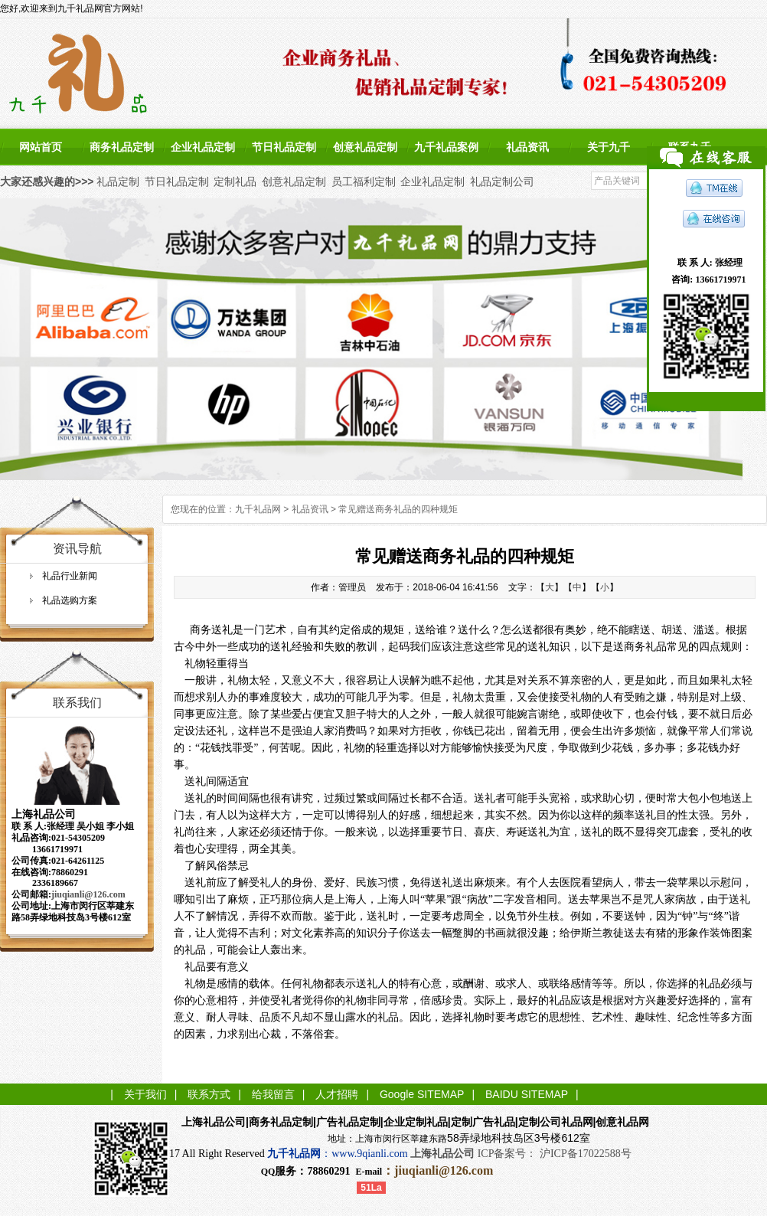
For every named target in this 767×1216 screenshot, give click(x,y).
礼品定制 (117, 181)
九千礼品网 (258, 509)
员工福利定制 (363, 181)
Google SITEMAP (422, 1094)
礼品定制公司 (502, 181)
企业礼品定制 (203, 147)
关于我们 (145, 1094)
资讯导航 (77, 548)
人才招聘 (336, 1094)
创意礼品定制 (365, 147)
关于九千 (608, 147)
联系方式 (209, 1094)
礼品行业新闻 (69, 575)
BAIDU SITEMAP (526, 1094)
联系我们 (77, 702)
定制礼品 (235, 181)
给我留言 (273, 1094)
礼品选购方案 (69, 600)
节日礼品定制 (284, 147)
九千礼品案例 (446, 147)
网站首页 (40, 147)
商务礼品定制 (122, 147)
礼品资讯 (527, 147)
